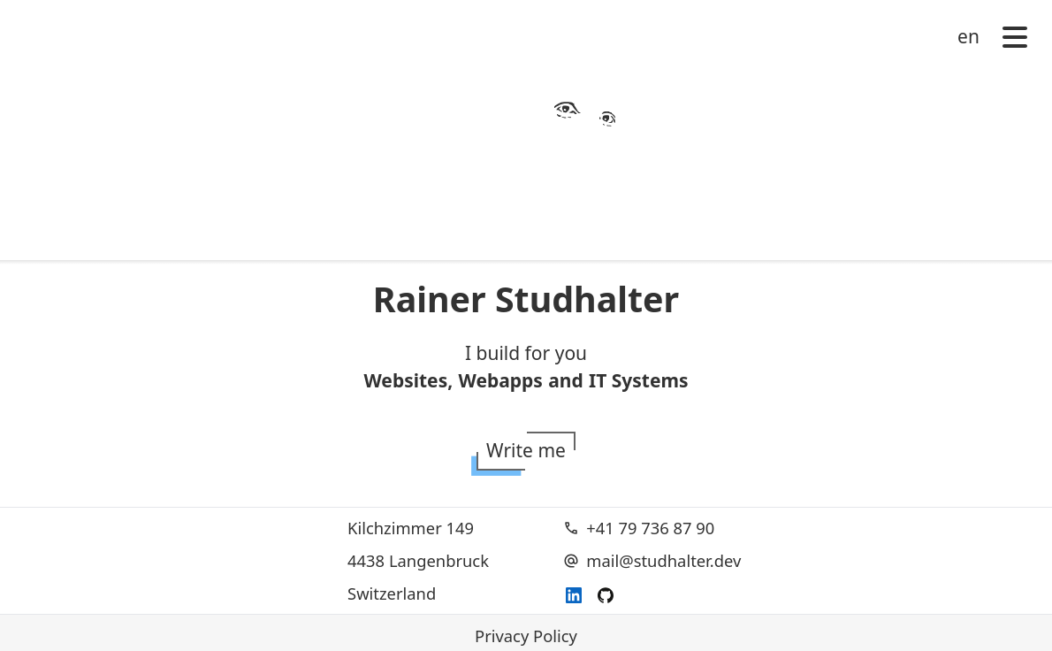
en (968, 36)
